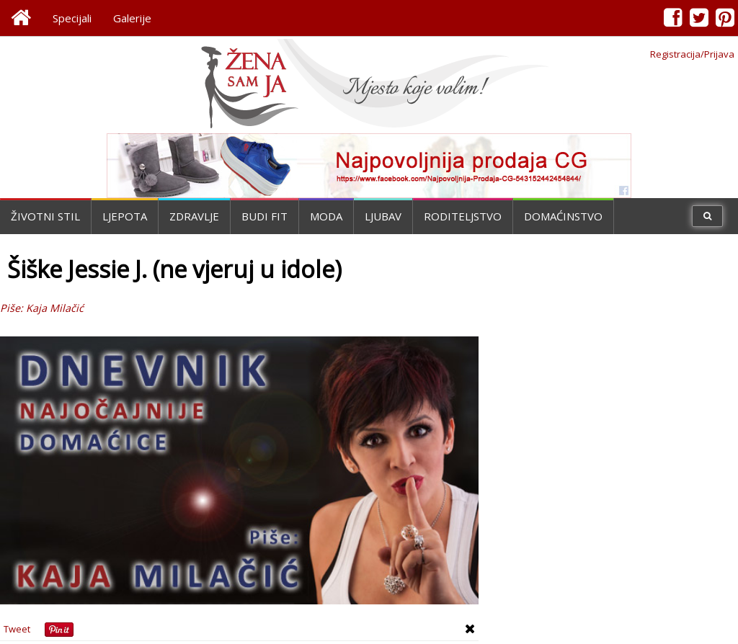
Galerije (132, 18)
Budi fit (264, 216)
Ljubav (383, 216)
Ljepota (124, 216)
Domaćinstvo (563, 216)
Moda (326, 216)
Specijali (72, 18)
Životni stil (45, 216)
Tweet (17, 628)
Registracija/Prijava (692, 54)
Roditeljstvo (463, 216)
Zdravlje (194, 216)
